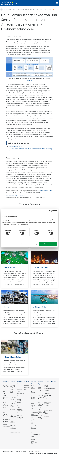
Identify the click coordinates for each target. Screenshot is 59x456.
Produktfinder (41, 397)
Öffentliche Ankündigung (20, 410)
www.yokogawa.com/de (44, 191)
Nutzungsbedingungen (7, 451)
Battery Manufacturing (6, 418)
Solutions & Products (37, 9)
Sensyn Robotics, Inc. (15, 147)
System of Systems (33, 406)
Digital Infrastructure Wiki (34, 443)
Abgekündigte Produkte (20, 418)
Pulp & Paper (4, 408)
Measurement (20, 394)
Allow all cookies (48, 244)
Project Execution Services (19, 399)
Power (4, 395)
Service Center (39, 388)
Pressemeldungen (22, 9)
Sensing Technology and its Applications (33, 429)
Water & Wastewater (11, 268)
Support (46, 382)
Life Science (19, 406)
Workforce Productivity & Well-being (12, 387)
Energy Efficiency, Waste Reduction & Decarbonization (14, 409)
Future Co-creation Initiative (33, 438)
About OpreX (32, 403)
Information (20, 389)
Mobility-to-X (5, 422)
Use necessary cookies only (29, 244)
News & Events (12, 9)
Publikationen (27, 387)
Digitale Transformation (34, 415)
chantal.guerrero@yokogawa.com (15, 195)
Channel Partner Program (40, 417)
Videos (25, 389)
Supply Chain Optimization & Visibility (13, 416)
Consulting (19, 396)
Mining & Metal (5, 401)
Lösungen (13, 382)
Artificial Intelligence (33, 418)
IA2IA (32, 409)
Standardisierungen (35, 434)
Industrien (6, 382)
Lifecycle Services (19, 403)
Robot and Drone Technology (14, 357)
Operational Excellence (13, 402)
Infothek (26, 382)
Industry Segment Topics (33, 399)
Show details (50, 239)
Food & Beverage (5, 405)
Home (5, 9)
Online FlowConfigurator (42, 412)
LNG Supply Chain (39, 307)
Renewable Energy (5, 398)
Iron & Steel (4, 411)
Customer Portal (40, 401)
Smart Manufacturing (34, 411)
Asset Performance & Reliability (13, 398)
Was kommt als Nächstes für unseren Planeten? (33, 391)
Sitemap (37, 451)
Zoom (29, 80)
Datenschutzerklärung (20, 451)
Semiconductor (6, 426)
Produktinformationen (29, 385)
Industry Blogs (40, 408)
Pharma (5, 424)
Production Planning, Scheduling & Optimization (13, 422)
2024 (29, 9)
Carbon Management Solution (13, 429)
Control (18, 391)
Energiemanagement (15, 432)
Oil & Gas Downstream (41, 268)
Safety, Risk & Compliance (13, 393)
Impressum (30, 451)
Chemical (6, 307)
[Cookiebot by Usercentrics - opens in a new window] (50, 211)
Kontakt (53, 382)
